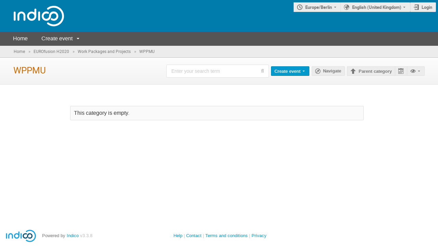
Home (20, 38)
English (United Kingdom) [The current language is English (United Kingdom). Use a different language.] (376, 7)
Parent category (375, 71)
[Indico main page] (32, 16)
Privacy (259, 235)
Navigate (332, 71)
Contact (194, 235)
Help (177, 235)
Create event (57, 38)
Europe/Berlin (318, 7)
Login (427, 7)
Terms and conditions (226, 235)
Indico (73, 235)
